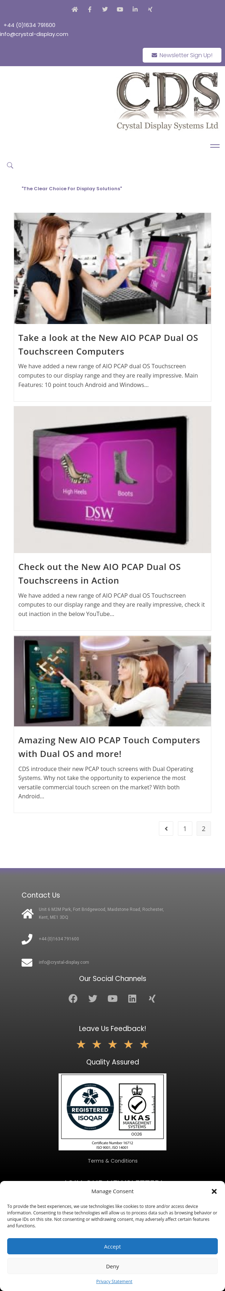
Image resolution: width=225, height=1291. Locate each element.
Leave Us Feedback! (112, 1029)
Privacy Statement (114, 1281)
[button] (214, 1191)
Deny (112, 1266)
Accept (112, 1246)
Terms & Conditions (113, 1160)
